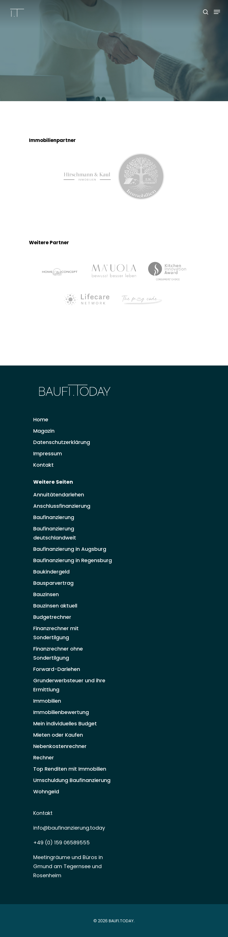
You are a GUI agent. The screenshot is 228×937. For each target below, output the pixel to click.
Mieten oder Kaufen (58, 734)
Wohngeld (46, 791)
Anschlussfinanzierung (61, 505)
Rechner (43, 757)
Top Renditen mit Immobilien (69, 768)
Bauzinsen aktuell (55, 605)
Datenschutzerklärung (61, 442)
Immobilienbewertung (61, 712)
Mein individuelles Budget (65, 723)
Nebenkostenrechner (60, 746)
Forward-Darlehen (56, 669)
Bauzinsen (46, 594)
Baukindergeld (51, 571)
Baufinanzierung (53, 517)
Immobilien (47, 700)
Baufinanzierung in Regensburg (72, 560)
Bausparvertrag (53, 583)
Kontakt (43, 464)
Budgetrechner (52, 617)
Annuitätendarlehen (58, 494)
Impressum (47, 453)
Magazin (44, 430)
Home (40, 419)
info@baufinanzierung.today (69, 827)
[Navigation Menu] (217, 12)
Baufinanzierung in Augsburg (69, 549)
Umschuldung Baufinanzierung (71, 780)
